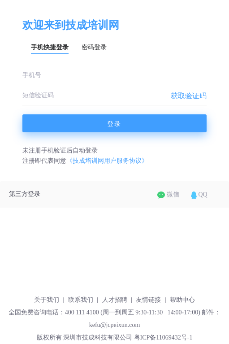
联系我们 (80, 299)
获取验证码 (189, 96)
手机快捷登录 (50, 47)
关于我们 (46, 299)
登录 (114, 123)
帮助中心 (182, 299)
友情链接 (148, 299)
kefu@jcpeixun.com (114, 325)
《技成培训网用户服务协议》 (107, 160)
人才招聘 (114, 299)
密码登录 (94, 47)
